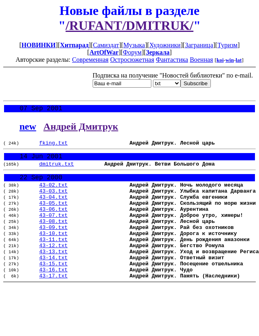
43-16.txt (53, 294)
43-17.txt (53, 302)
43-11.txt (53, 258)
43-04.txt (53, 207)
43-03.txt (53, 200)
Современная (90, 59)
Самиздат (106, 45)
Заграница (199, 45)
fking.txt (53, 145)
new (27, 128)
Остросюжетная (132, 59)
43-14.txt (53, 280)
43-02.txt (53, 193)
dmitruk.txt (56, 169)
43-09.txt (53, 244)
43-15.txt (53, 287)
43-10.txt (53, 251)
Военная (201, 59)
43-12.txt (53, 265)
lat (239, 60)
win (229, 60)
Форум (132, 52)
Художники (164, 45)
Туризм (227, 45)
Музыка (134, 45)
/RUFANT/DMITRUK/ (129, 25)
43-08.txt (53, 236)
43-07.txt (53, 229)
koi (220, 60)
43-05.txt (53, 214)
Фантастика (172, 59)
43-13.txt (53, 273)
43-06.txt (53, 222)
